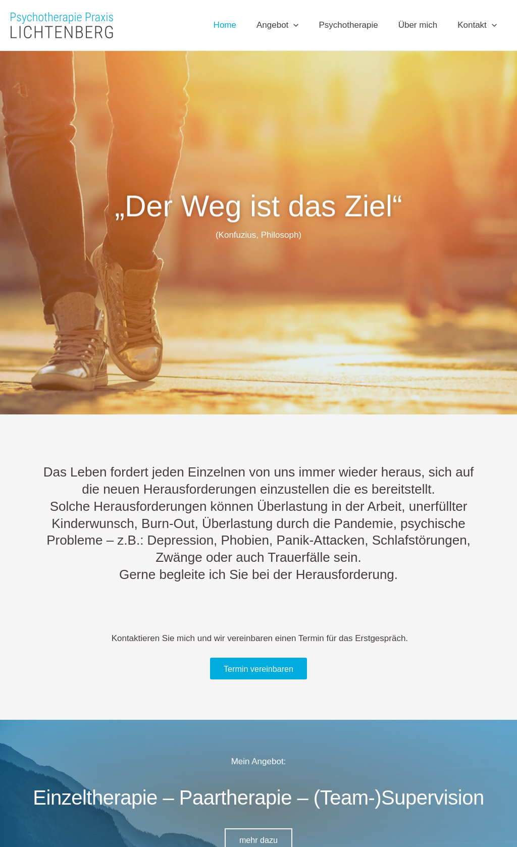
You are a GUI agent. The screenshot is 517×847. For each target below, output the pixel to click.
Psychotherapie (356, 25)
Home (238, 25)
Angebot (288, 25)
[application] (304, 25)
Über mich (422, 25)
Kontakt (478, 25)
